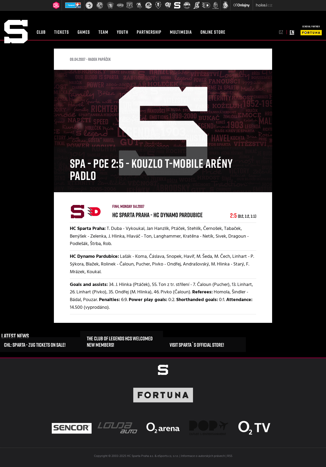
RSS (229, 456)
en (292, 32)
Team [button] (103, 32)
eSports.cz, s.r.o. (168, 456)
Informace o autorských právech (203, 456)
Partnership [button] (149, 32)
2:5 (243, 215)
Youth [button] (122, 32)
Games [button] (84, 32)
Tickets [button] (61, 32)
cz (281, 32)
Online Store (212, 32)
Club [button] (41, 32)
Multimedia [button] (181, 32)
